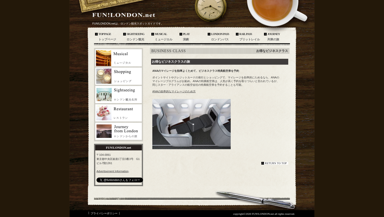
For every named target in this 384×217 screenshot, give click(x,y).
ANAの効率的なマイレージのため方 (174, 91)
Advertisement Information (112, 171)
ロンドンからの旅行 (118, 131)
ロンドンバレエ (118, 76)
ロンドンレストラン (118, 112)
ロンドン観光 (118, 94)
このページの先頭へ (274, 163)
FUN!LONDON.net (128, 15)
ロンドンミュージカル (118, 57)
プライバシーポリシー (104, 213)
